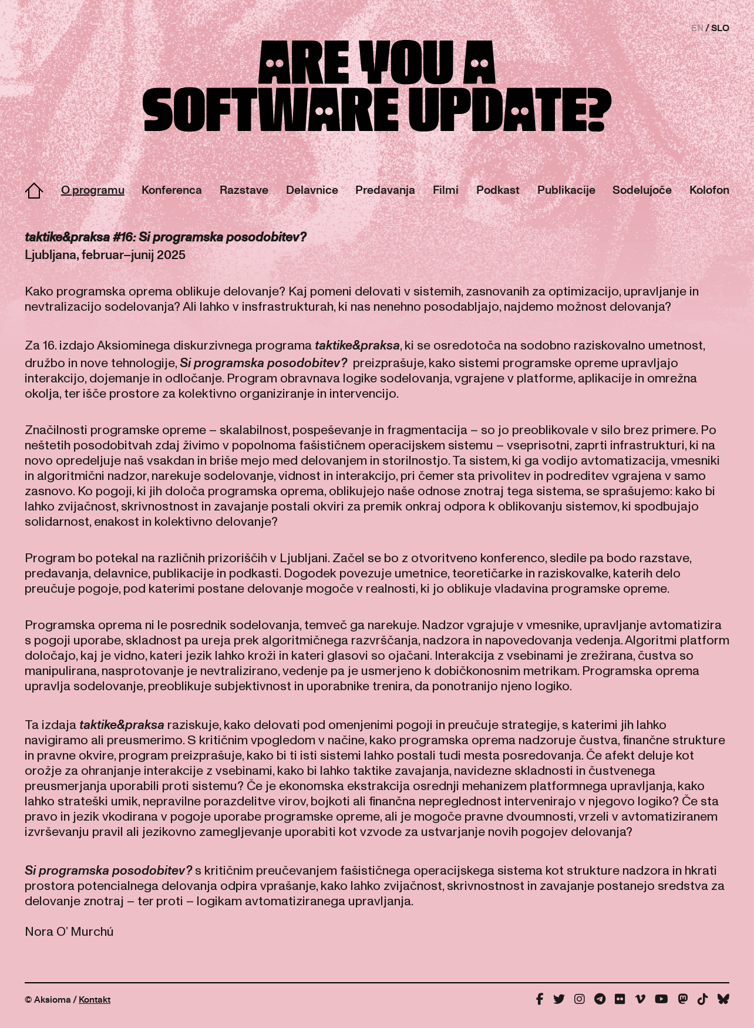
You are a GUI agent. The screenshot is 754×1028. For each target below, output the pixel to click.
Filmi (446, 189)
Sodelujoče (642, 189)
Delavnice (312, 189)
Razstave (244, 189)
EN (697, 27)
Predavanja (385, 189)
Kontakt (94, 999)
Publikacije (566, 189)
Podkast (498, 189)
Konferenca (172, 189)
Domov (34, 190)
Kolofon (709, 189)
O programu (92, 189)
